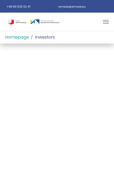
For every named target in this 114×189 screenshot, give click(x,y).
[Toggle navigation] (106, 21)
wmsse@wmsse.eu (72, 6)
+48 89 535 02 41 (18, 6)
